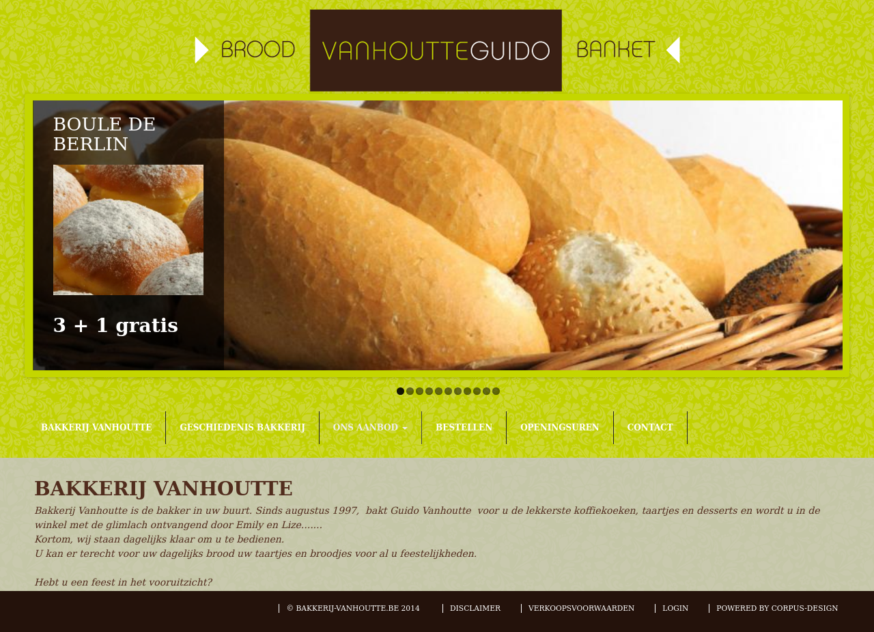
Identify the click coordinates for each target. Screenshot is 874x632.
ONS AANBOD (370, 427)
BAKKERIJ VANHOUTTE (96, 427)
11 (496, 391)
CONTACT (650, 427)
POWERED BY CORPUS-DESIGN (777, 608)
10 (486, 391)
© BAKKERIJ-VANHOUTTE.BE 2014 (354, 608)
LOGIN (675, 608)
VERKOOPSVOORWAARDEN (581, 608)
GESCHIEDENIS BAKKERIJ (242, 427)
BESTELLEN (464, 427)
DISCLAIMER (475, 608)
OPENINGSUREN (560, 427)
